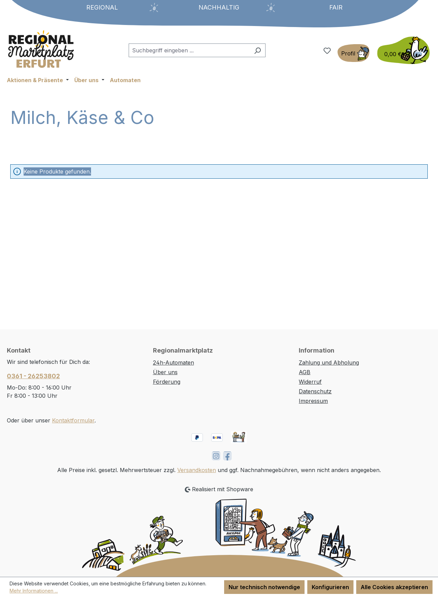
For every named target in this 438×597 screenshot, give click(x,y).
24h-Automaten (173, 362)
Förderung (166, 381)
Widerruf (310, 381)
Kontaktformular (73, 420)
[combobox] (189, 50)
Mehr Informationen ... (34, 591)
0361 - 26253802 (33, 376)
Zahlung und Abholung (329, 362)
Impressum (313, 400)
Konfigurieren (330, 587)
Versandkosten (196, 470)
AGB (304, 372)
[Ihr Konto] (353, 53)
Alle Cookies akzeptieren (394, 587)
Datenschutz (315, 391)
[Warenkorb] (401, 50)
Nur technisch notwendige (264, 587)
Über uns (165, 372)
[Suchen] (257, 50)
